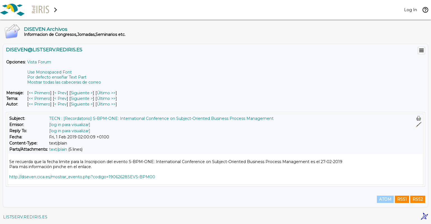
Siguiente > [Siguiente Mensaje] (82, 92)
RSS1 (402, 199)
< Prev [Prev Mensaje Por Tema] (60, 98)
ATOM (385, 199)
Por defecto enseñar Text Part (56, 77)
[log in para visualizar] (69, 124)
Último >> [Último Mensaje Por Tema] (106, 98)
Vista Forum (39, 62)
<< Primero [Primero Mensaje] (39, 92)
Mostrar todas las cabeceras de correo (64, 82)
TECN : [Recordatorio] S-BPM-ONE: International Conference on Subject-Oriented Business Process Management (161, 118)
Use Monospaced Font (49, 72)
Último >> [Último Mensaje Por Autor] (106, 104)
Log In (410, 9)
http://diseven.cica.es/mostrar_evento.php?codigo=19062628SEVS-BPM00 (82, 176)
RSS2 (417, 199)
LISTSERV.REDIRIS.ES (25, 217)
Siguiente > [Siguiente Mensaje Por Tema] (82, 98)
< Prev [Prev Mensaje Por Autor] (60, 104)
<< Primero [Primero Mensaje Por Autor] (39, 104)
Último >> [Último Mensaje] (106, 92)
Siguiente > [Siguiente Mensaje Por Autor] (82, 104)
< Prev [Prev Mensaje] (60, 92)
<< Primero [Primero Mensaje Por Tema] (39, 98)
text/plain (58, 149)
